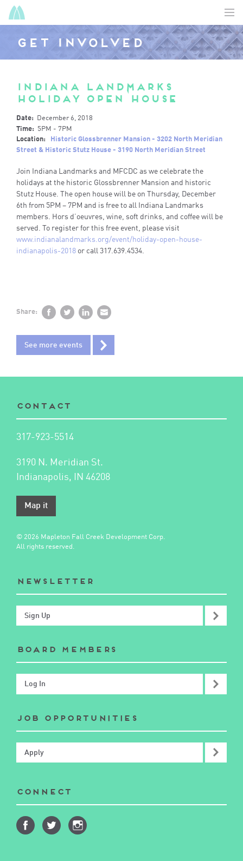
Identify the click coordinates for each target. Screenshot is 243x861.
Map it (36, 506)
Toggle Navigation (229, 12)
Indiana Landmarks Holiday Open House (96, 92)
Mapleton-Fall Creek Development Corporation (17, 12)
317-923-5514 (45, 437)
